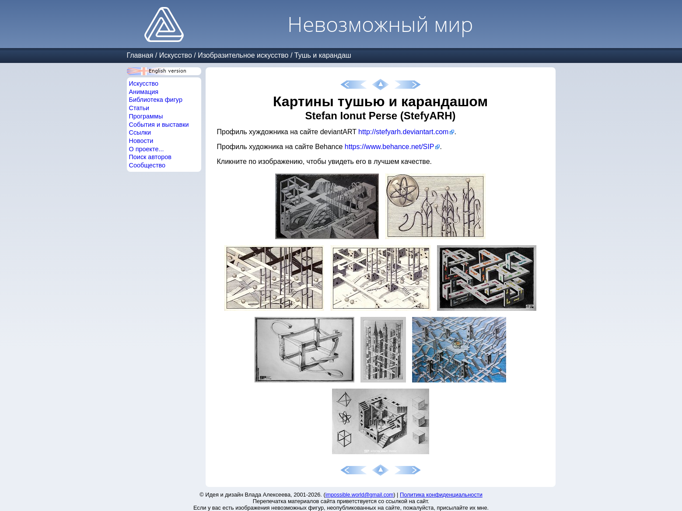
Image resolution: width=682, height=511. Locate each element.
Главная (140, 55)
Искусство (175, 55)
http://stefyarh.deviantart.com (403, 132)
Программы (146, 116)
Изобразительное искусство (243, 55)
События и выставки (159, 124)
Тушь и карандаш (322, 55)
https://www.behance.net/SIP (389, 146)
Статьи (139, 107)
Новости (141, 140)
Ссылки (140, 132)
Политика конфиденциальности (441, 494)
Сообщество (147, 165)
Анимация (144, 91)
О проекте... (146, 149)
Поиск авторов (150, 156)
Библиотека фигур (155, 99)
